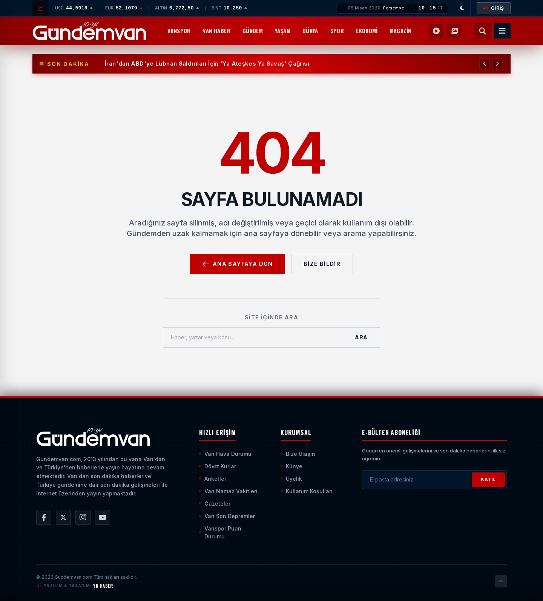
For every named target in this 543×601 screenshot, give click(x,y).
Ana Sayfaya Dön (237, 264)
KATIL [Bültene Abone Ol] (488, 479)
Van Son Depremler (227, 516)
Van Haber (216, 31)
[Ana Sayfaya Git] (93, 437)
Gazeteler (214, 503)
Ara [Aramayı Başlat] (361, 337)
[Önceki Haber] (484, 63)
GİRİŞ (493, 8)
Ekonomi (367, 31)
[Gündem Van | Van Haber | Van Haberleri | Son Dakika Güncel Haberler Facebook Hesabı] (43, 517)
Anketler (212, 478)
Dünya (310, 31)
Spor (337, 31)
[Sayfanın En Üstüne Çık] (501, 581)
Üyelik (291, 478)
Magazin (400, 31)
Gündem (252, 31)
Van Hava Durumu (225, 454)
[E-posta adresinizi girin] (417, 479)
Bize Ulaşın (298, 454)
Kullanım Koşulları (307, 491)
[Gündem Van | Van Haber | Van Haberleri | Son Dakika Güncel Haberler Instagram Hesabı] (82, 517)
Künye (291, 466)
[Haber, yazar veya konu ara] (253, 337)
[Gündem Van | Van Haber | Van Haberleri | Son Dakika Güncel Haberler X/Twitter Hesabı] (63, 517)
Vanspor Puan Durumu (220, 532)
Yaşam (282, 31)
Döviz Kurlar (217, 466)
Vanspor (179, 31)
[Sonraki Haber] (497, 63)
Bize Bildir (322, 264)
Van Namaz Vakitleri (228, 491)
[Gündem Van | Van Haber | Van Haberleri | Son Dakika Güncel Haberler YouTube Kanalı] (102, 517)
